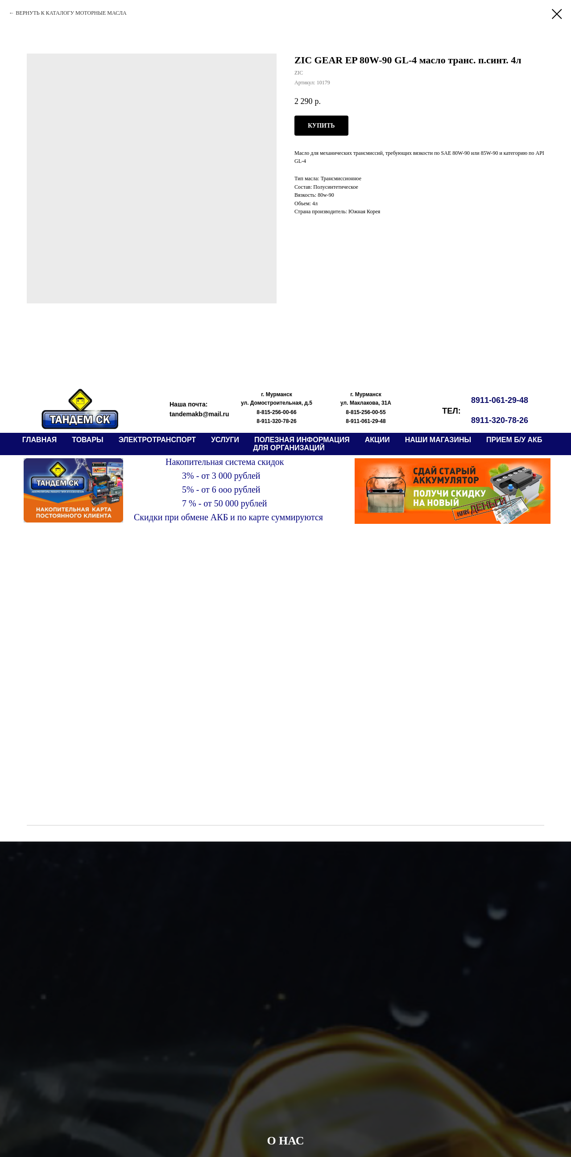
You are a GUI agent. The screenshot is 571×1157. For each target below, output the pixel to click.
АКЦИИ (377, 440)
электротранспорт (157, 440)
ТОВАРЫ (87, 440)
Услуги (225, 440)
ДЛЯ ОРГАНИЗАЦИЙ (289, 448)
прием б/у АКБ (514, 440)
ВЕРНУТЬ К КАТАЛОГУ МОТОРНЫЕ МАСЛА (71, 13)
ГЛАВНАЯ (39, 440)
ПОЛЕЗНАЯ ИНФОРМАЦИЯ (302, 440)
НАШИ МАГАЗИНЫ (438, 440)
